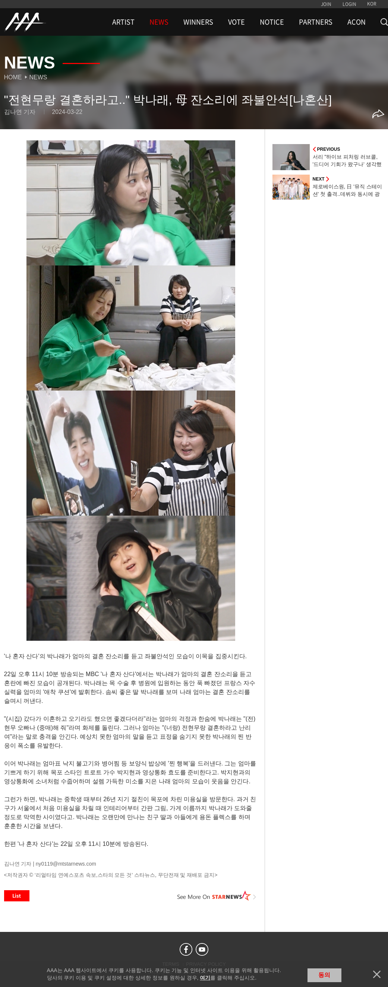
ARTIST (123, 22)
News (38, 77)
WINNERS (198, 22)
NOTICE (272, 22)
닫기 (377, 974)
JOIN (326, 4)
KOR (371, 3)
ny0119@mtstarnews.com (66, 864)
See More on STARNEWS (217, 895)
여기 (205, 978)
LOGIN (349, 4)
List (16, 895)
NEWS (158, 22)
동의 (324, 975)
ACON (356, 22)
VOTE (236, 22)
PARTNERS (315, 22)
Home (13, 77)
